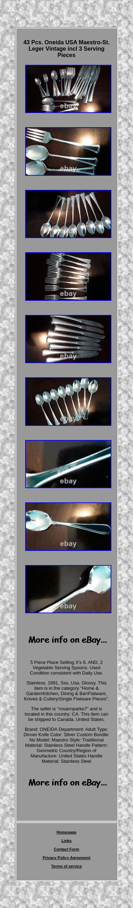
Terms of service (66, 866)
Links (66, 841)
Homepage (66, 832)
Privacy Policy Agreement (66, 858)
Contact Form (66, 849)
